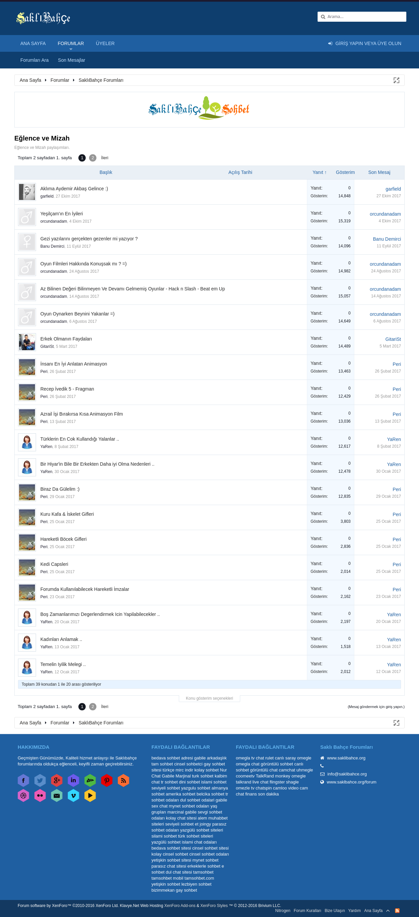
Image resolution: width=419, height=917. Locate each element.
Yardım (354, 910)
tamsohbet (203, 872)
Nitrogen (282, 910)
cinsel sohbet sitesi (210, 848)
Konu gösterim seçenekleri (209, 698)
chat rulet (265, 757)
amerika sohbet (180, 793)
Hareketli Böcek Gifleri (63, 539)
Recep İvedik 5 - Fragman (67, 389)
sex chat (159, 806)
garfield (46, 196)
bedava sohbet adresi (172, 757)
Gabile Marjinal (176, 775)
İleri (104, 157)
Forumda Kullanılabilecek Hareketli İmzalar (84, 589)
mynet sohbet (205, 860)
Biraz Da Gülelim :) (59, 489)
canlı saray (285, 757)
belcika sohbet (210, 793)
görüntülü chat (264, 769)
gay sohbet (186, 890)
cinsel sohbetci (188, 763)
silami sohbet (164, 836)
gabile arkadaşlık (210, 757)
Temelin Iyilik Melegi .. (63, 664)
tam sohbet (162, 763)
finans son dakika (262, 793)
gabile (221, 800)
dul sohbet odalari (197, 800)
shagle (292, 781)
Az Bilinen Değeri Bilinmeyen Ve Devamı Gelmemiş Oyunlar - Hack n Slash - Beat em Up (132, 288)
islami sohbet (214, 781)
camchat (287, 769)
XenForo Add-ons (179, 905)
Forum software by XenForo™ (68, 905)
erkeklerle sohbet (204, 866)
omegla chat (248, 763)
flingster (277, 781)
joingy (205, 824)
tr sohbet (169, 781)
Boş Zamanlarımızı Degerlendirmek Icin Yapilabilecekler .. (100, 614)
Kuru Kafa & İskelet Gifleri (67, 514)
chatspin (264, 787)
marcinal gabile (181, 812)
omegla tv (245, 757)
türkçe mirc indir (177, 769)
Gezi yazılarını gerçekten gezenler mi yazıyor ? (89, 238)
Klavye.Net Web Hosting (141, 905)
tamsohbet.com (199, 878)
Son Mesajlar (71, 60)
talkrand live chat (252, 781)
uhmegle (304, 769)
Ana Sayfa (33, 43)
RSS (397, 910)
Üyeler (105, 43)
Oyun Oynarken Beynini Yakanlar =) (77, 313)
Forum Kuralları (307, 910)
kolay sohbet (206, 769)
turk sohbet (202, 775)
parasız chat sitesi (168, 866)
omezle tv (245, 787)
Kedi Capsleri (54, 564)
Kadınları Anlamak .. (61, 639)
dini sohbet (189, 781)
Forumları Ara (34, 60)
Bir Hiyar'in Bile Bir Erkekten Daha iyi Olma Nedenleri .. (97, 464)
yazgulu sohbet (195, 787)
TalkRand (265, 775)
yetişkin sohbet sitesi (171, 860)
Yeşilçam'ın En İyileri (61, 213)
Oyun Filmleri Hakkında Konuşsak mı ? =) (83, 263)
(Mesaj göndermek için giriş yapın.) (376, 707)
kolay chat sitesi (181, 818)
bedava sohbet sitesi (171, 848)
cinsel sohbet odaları (209, 854)
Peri (43, 371)
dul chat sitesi (179, 872)
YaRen (46, 446)
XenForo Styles (214, 905)
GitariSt (47, 346)
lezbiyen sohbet (196, 884)
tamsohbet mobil (167, 878)
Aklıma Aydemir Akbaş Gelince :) (74, 188)
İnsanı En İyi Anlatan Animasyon (73, 364)
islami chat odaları (199, 842)
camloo (280, 787)
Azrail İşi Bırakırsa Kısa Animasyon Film (81, 414)
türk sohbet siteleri (196, 836)
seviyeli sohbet (165, 787)
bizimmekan (162, 890)
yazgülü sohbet (165, 842)
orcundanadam (53, 221)
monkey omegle (290, 775)
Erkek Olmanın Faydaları (66, 338)
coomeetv (245, 775)
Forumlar (71, 43)
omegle (304, 757)
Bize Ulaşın (335, 910)
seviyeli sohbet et (181, 824)
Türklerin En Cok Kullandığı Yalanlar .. (79, 439)
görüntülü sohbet (277, 763)
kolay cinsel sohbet (169, 854)
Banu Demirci (52, 246)
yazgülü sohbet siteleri (201, 830)
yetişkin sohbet (165, 884)
